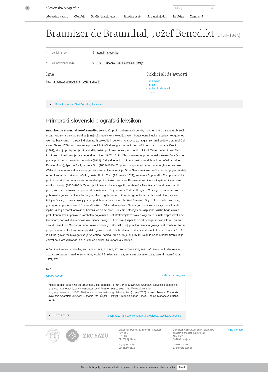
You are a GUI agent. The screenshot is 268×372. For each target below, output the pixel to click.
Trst (99, 63)
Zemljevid (196, 16)
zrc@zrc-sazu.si (184, 348)
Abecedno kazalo (57, 16)
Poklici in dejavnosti (104, 16)
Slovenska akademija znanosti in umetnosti (140, 329)
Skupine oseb (132, 16)
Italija (140, 63)
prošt (152, 84)
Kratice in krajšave (175, 275)
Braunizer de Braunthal (67, 81)
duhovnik (154, 81)
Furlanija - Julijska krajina (119, 63)
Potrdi (182, 367)
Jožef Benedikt (91, 81)
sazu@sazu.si (128, 348)
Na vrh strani (236, 329)
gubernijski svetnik (159, 88)
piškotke (115, 367)
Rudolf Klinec (54, 275)
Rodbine (178, 16)
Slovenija (112, 52)
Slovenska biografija (62, 8)
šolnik (152, 92)
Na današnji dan (157, 16)
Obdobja (79, 16)
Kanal (100, 52)
